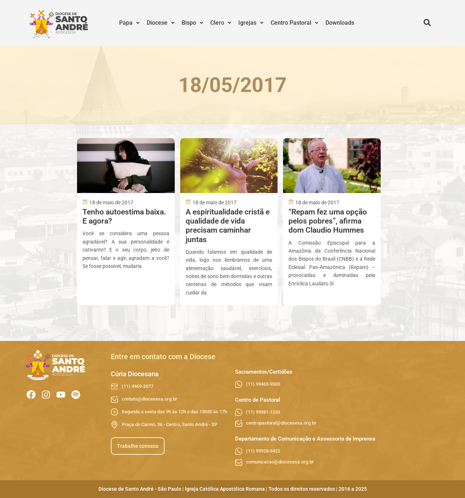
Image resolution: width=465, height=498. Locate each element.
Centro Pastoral (294, 22)
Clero (220, 22)
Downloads (340, 22)
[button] (129, 22)
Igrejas (250, 22)
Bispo (192, 22)
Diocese (160, 22)
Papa (129, 22)
